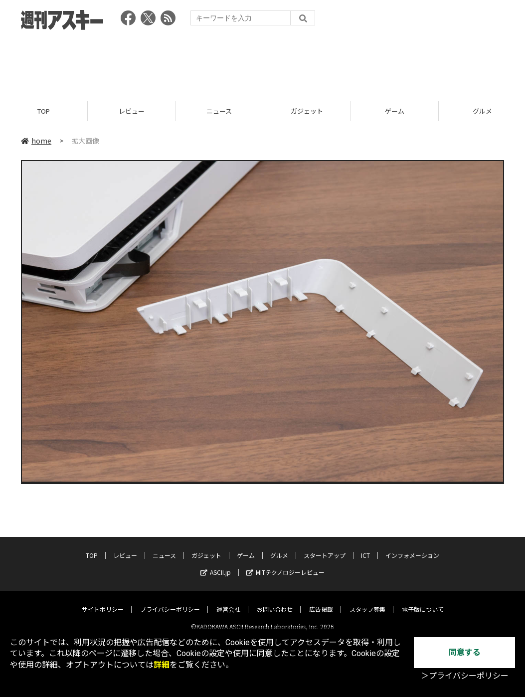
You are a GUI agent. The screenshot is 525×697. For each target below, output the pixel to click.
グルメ (279, 547)
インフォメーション (412, 547)
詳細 (162, 665)
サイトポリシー (103, 601)
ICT (365, 547)
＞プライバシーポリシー (465, 676)
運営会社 (228, 601)
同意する (465, 652)
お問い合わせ (275, 601)
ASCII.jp (215, 564)
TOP (43, 111)
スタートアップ (325, 547)
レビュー (132, 111)
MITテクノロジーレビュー (285, 564)
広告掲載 (321, 601)
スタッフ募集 (367, 601)
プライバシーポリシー (170, 601)
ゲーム (394, 111)
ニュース (219, 111)
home (36, 141)
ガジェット (307, 111)
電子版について (423, 601)
